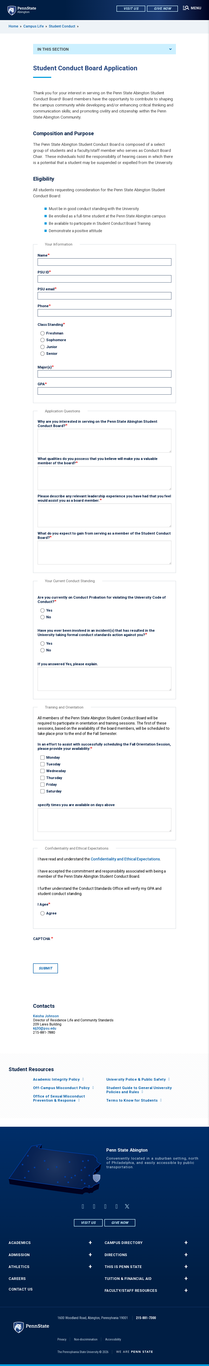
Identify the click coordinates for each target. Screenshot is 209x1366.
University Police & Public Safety (136, 1079)
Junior (49, 347)
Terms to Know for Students (132, 1100)
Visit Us (130, 8)
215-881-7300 (146, 1318)
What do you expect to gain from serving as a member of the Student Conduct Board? (104, 535)
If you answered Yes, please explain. (68, 664)
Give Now (162, 8)
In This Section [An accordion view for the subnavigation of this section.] (104, 49)
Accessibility (113, 1339)
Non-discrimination (85, 1339)
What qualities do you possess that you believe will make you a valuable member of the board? (98, 460)
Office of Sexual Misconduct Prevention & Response (59, 1098)
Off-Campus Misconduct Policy (61, 1088)
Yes (47, 610)
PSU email (46, 289)
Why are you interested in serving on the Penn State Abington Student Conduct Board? (97, 423)
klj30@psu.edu (44, 1028)
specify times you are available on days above (76, 805)
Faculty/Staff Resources (131, 1291)
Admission (19, 1255)
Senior (49, 353)
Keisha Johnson (46, 1016)
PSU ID (43, 272)
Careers (17, 1279)
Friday (49, 784)
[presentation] (66, 951)
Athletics (19, 1267)
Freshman (52, 333)
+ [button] (90, 1242)
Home (13, 26)
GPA (41, 384)
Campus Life (33, 26)
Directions (116, 1255)
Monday (51, 757)
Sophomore (54, 340)
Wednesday (54, 771)
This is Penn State (123, 1267)
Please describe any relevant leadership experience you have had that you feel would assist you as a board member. (104, 498)
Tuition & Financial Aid (128, 1279)
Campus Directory (124, 1243)
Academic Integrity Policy (56, 1079)
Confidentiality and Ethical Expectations (125, 859)
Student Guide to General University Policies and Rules (139, 1090)
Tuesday (51, 764)
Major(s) (45, 367)
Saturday (52, 791)
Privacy (61, 1339)
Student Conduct (62, 26)
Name (43, 255)
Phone (43, 306)
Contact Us (21, 1289)
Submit (45, 968)
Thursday (52, 778)
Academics (20, 1243)
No (46, 617)
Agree (49, 913)
